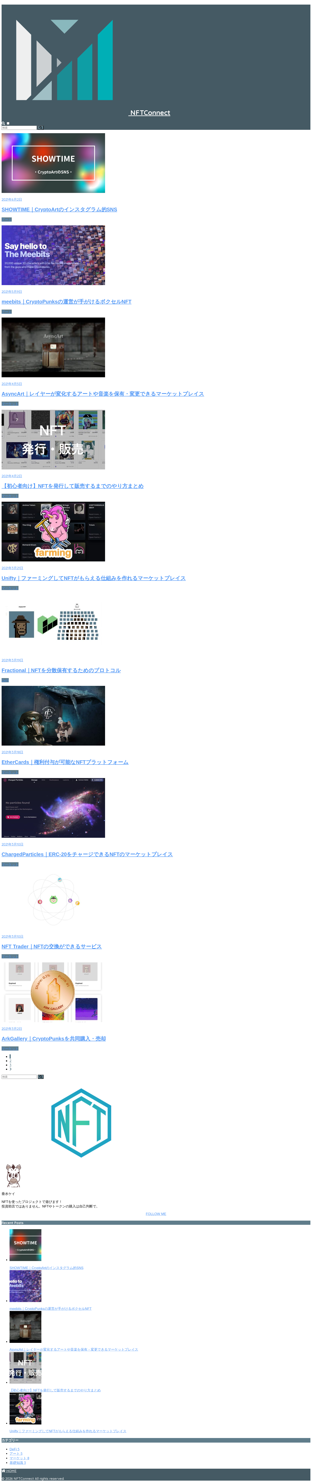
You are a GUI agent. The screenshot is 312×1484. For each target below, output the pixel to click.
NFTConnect (86, 112)
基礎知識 (18, 1463)
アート (7, 219)
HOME (9, 1471)
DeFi (5, 680)
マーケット (10, 404)
